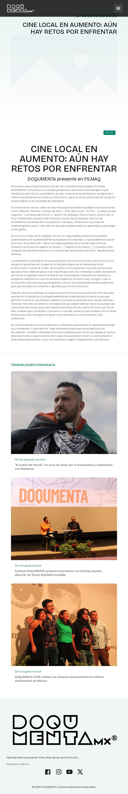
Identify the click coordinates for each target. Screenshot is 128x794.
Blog (109, 132)
